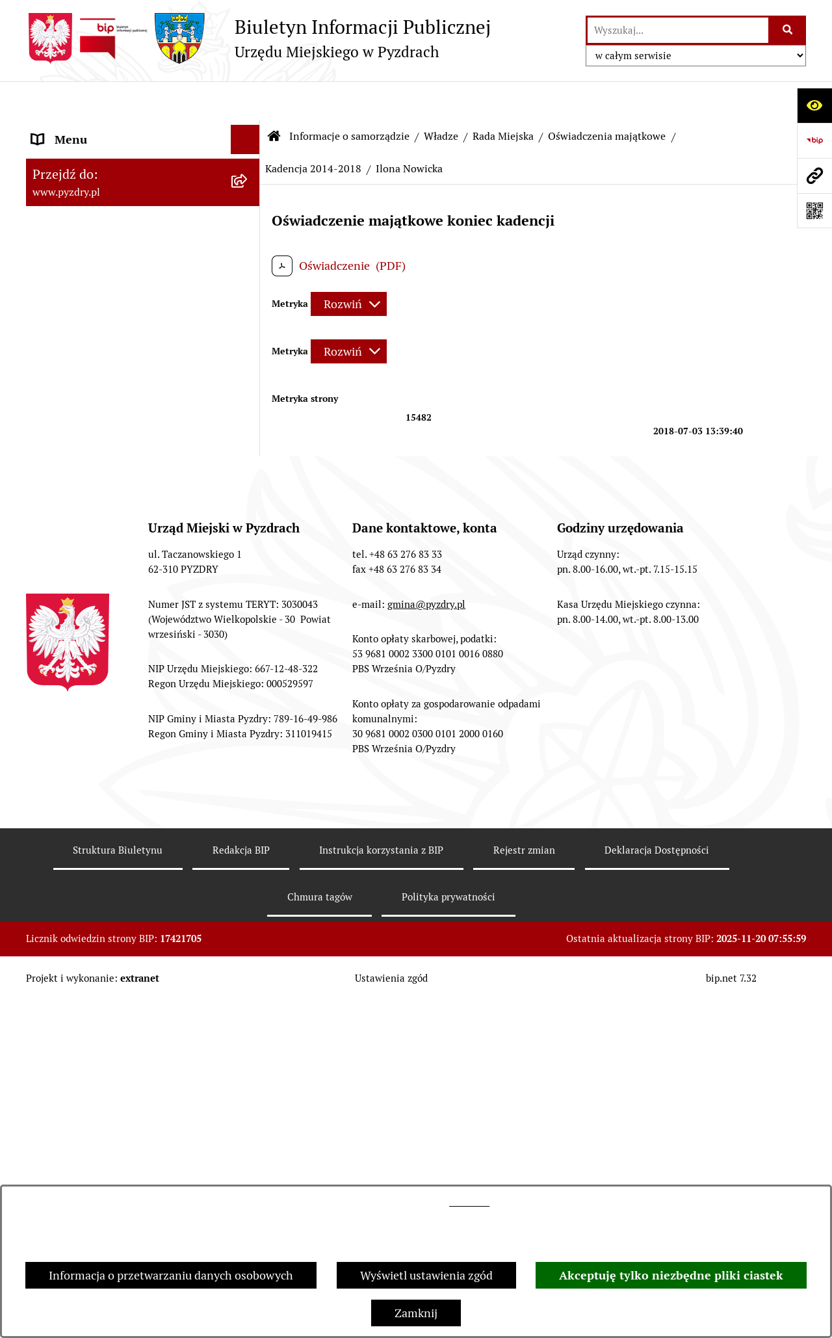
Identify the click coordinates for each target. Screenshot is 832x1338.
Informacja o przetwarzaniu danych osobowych (171, 1275)
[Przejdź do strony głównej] (258, 38)
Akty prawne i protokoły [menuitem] (94, 1147)
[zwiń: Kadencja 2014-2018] (248, 469)
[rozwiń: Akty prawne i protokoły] (248, 1147)
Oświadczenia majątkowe (607, 97)
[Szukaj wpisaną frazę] (788, 30)
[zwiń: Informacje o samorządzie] (248, 130)
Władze (441, 97)
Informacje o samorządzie (349, 97)
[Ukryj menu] (245, 100)
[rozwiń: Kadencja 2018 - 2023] (248, 431)
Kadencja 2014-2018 (313, 130)
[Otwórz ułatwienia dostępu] (814, 105)
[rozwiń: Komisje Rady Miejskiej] (248, 318)
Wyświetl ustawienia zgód (426, 1275)
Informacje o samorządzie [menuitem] (99, 129)
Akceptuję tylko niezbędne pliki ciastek (671, 1275)
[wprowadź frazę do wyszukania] (678, 30)
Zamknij (416, 1312)
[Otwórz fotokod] (814, 210)
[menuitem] (143, 167)
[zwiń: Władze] (248, 167)
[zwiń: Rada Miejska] (248, 242)
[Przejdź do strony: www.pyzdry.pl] (814, 175)
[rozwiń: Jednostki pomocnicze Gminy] (248, 1110)
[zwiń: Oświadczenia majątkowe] (248, 355)
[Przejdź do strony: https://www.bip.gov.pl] (814, 140)
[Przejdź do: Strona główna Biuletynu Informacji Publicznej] (274, 97)
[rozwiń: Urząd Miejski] (248, 1072)
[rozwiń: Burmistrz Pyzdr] (248, 205)
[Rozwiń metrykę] (349, 266)
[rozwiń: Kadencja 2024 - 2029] (248, 393)
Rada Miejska (503, 97)
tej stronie (469, 1202)
